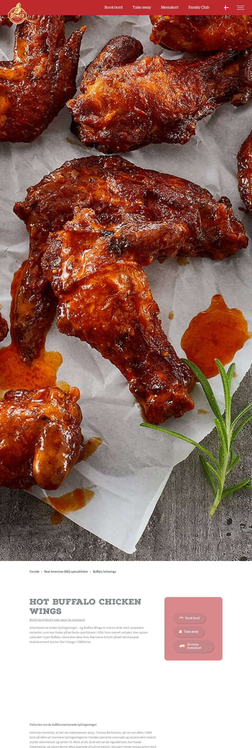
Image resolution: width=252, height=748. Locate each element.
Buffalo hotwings (104, 571)
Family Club (198, 7)
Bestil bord (37, 620)
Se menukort (76, 620)
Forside (34, 571)
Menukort (170, 7)
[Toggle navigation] (241, 8)
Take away (141, 7)
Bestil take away (56, 620)
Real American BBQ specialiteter (66, 571)
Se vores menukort (194, 646)
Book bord (114, 7)
